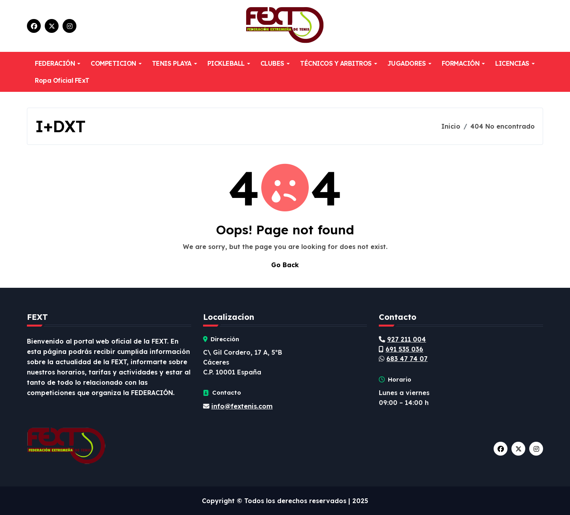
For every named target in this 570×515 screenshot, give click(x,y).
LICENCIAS (515, 63)
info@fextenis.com (242, 406)
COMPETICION (116, 63)
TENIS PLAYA (174, 63)
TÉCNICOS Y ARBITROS (338, 63)
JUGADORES (409, 63)
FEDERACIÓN (57, 63)
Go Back (285, 265)
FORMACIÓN (463, 63)
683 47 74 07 (407, 359)
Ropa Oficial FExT (62, 80)
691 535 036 (404, 349)
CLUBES (275, 63)
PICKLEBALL (228, 63)
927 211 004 (406, 339)
